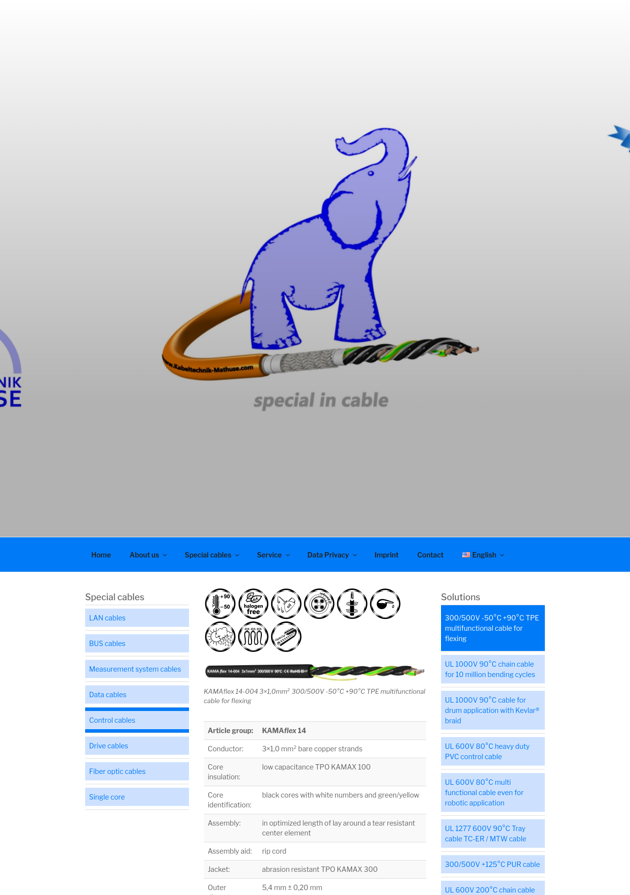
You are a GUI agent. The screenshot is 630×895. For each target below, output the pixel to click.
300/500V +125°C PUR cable (492, 864)
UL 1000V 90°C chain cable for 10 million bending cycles (490, 669)
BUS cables (107, 643)
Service (274, 555)
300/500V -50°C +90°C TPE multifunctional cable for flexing (492, 628)
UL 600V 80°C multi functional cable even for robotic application (484, 792)
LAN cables (107, 618)
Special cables (213, 555)
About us (148, 555)
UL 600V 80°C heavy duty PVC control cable (487, 751)
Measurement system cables (135, 669)
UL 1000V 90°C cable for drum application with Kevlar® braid (492, 710)
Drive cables (108, 745)
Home (101, 555)
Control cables (112, 720)
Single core (107, 797)
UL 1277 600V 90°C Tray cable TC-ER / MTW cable (485, 833)
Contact (430, 555)
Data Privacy (333, 555)
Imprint (387, 555)
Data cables (107, 694)
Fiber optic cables (117, 771)
